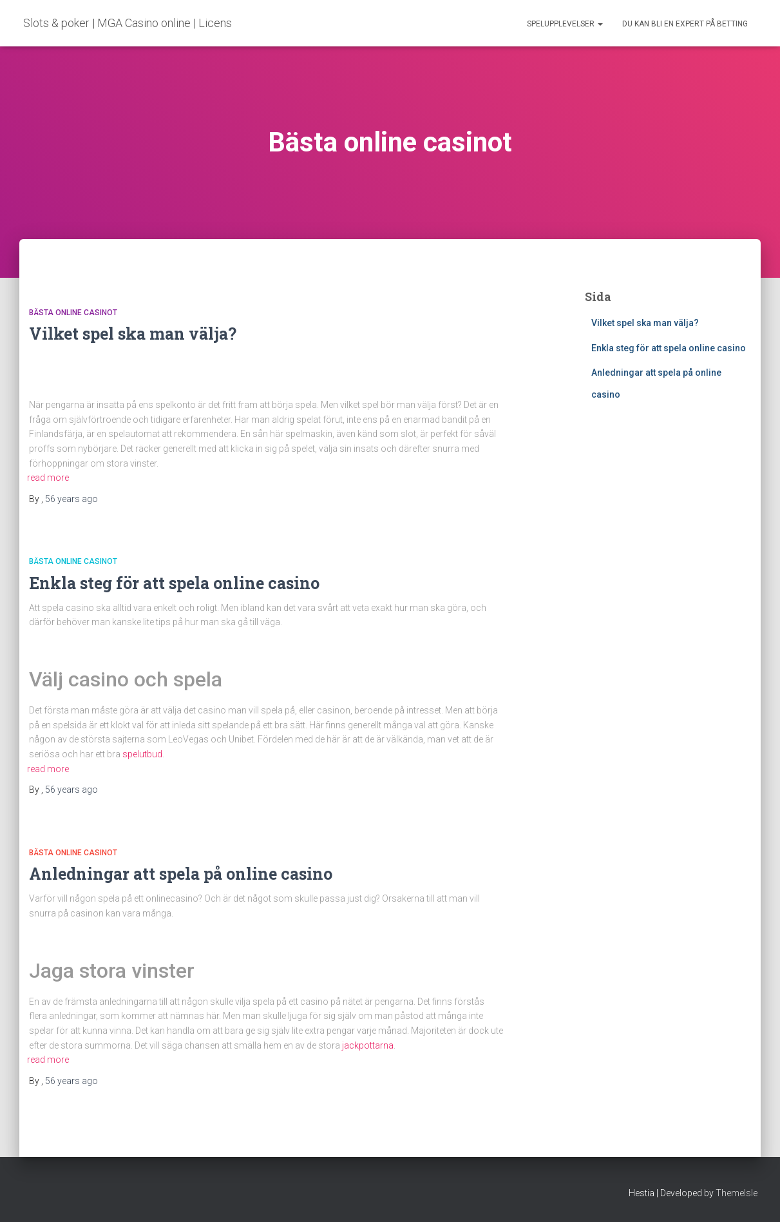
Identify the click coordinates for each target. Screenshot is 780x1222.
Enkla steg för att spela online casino (176, 583)
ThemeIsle (736, 1193)
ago (71, 499)
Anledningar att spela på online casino (182, 873)
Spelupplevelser (565, 23)
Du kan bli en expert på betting (685, 23)
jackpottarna (368, 1045)
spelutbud (142, 754)
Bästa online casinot (73, 312)
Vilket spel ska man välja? (132, 333)
